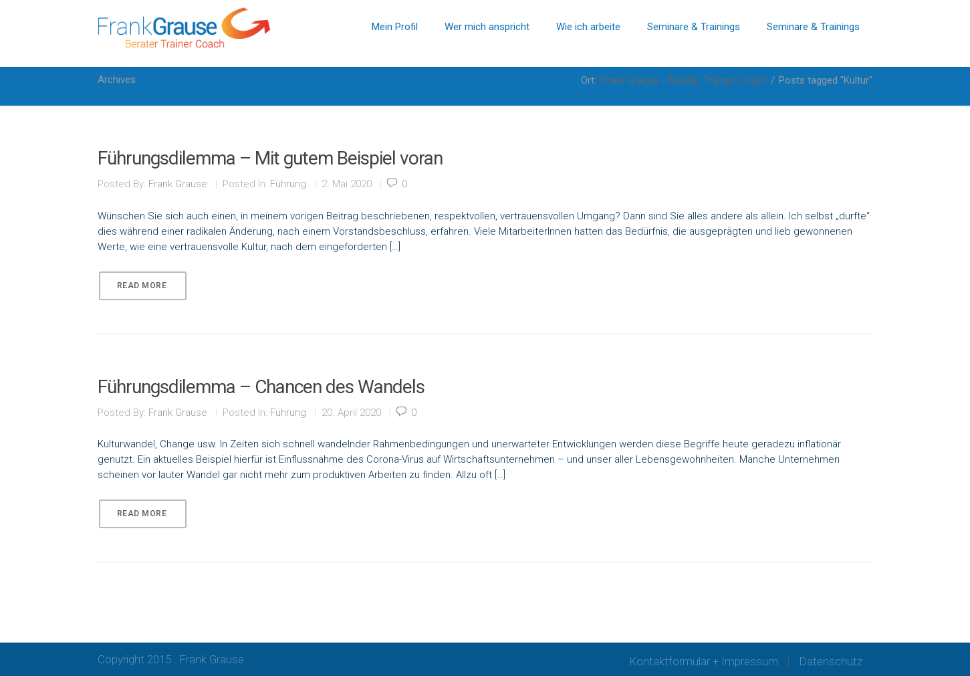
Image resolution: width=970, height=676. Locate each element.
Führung (288, 184)
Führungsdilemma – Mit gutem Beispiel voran (270, 158)
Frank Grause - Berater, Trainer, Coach (683, 80)
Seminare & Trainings (693, 27)
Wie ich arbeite (588, 27)
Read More (142, 285)
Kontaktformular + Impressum (703, 661)
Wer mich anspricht (487, 27)
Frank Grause (177, 184)
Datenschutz (830, 661)
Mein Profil (395, 27)
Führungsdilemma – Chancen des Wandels (261, 387)
